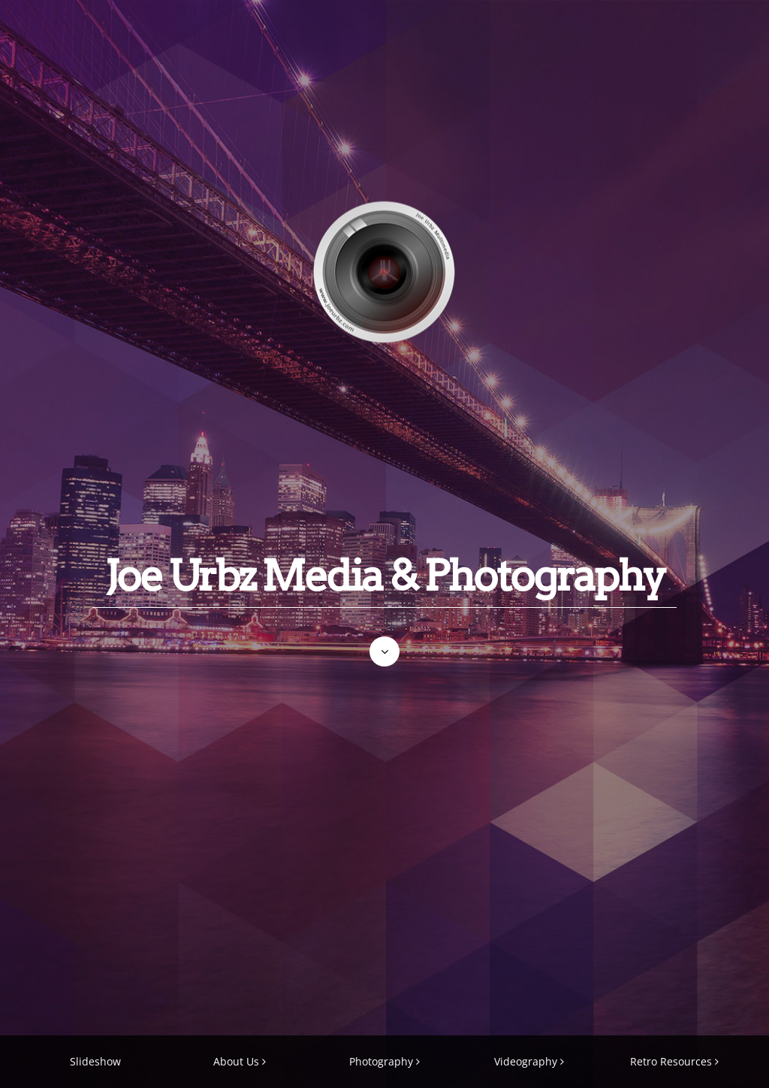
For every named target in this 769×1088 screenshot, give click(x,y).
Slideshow (95, 1061)
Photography (381, 1061)
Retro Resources (671, 1061)
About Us (236, 1061)
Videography (525, 1061)
